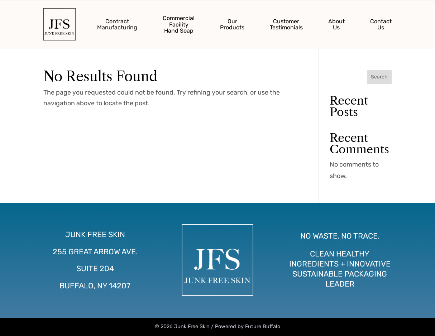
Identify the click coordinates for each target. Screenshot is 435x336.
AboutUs (336, 24)
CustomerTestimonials (286, 24)
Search (379, 77)
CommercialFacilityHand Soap (179, 24)
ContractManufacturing (117, 24)
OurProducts (232, 24)
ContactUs (381, 24)
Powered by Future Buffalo (247, 326)
